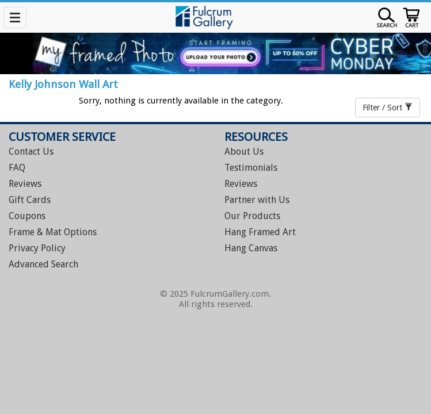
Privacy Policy (37, 248)
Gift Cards (30, 199)
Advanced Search (43, 264)
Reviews (25, 183)
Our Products (252, 215)
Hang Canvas (250, 248)
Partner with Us (256, 199)
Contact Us (31, 151)
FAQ (17, 167)
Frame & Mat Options (53, 232)
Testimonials (250, 167)
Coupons (27, 215)
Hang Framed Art (260, 232)
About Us (244, 151)
